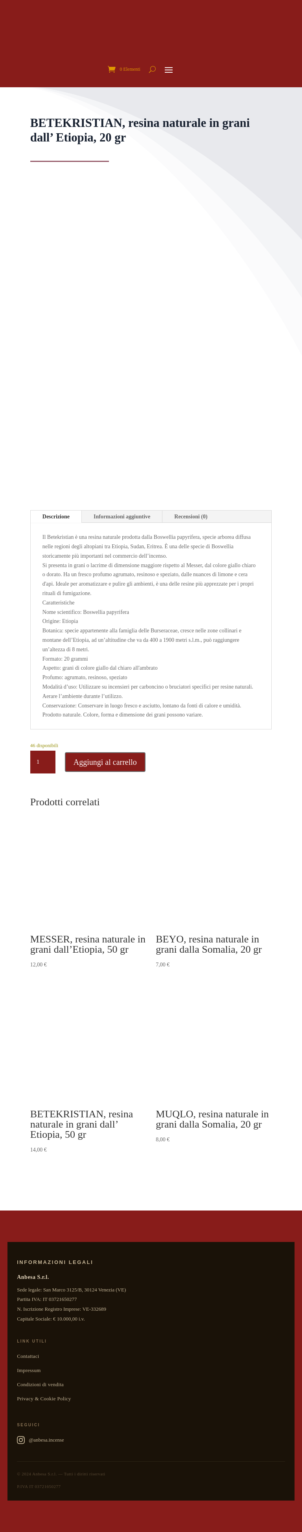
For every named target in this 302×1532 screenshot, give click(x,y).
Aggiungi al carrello (105, 762)
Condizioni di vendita (40, 1384)
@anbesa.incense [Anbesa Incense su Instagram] (40, 1440)
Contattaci (28, 1356)
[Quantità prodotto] (43, 762)
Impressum (29, 1370)
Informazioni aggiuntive (122, 517)
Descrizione (56, 517)
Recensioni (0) (190, 517)
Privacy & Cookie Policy (44, 1399)
